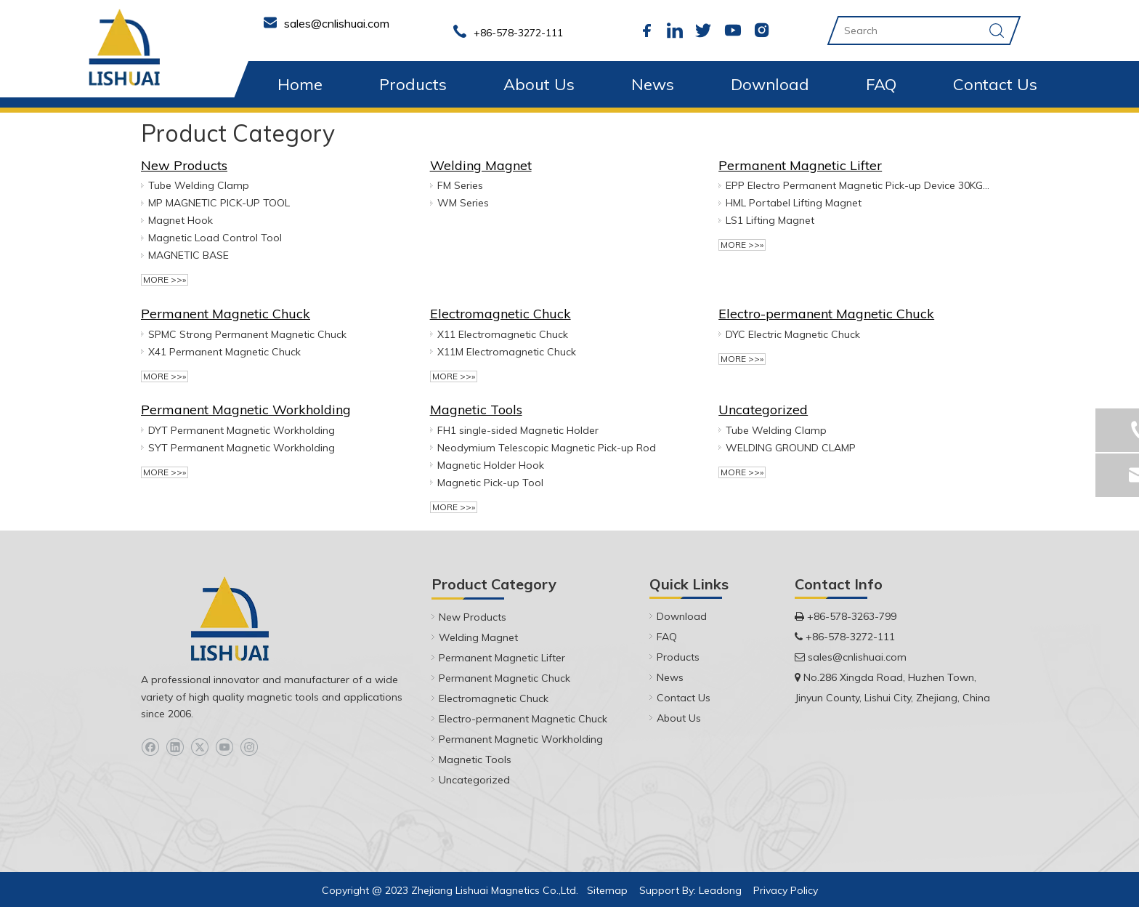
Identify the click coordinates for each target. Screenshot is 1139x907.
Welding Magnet (481, 165)
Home (300, 84)
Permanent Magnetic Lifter (800, 165)
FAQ (881, 84)
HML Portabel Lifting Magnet (794, 202)
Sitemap (607, 890)
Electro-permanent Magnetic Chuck (826, 313)
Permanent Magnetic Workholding (246, 409)
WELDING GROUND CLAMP (791, 447)
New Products (184, 165)
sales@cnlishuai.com (857, 657)
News (652, 84)
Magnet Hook (180, 220)
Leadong (720, 890)
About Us (539, 84)
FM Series (460, 185)
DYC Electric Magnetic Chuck (793, 334)
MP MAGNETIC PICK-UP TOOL (219, 202)
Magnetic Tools (476, 409)
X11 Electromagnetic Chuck (502, 334)
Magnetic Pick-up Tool (490, 482)
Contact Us (995, 84)
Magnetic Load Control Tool (215, 237)
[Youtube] (224, 747)
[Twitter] (199, 747)
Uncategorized (763, 409)
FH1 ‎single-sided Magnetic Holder (518, 430)
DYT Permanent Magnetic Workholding (241, 430)
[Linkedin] (175, 747)
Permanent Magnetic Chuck (225, 313)
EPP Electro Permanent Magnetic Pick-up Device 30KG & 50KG (858, 185)
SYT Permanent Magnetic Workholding (241, 447)
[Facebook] (150, 747)
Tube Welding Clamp (198, 185)
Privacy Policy (785, 890)
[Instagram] (249, 747)
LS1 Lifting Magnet (770, 220)
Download (770, 84)
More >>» (164, 279)
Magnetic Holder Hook (490, 465)
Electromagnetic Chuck (500, 313)
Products (413, 84)
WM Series (463, 202)
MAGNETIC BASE (188, 255)
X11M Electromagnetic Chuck (506, 351)
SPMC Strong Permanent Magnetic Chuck (247, 334)
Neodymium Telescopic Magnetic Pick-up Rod (546, 447)
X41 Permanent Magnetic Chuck (224, 351)
